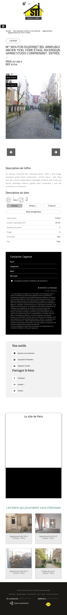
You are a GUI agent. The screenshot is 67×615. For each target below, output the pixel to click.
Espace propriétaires (19, 603)
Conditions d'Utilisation (17, 328)
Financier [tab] (52, 205)
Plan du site (12, 594)
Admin (43, 594)
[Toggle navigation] (3, 26)
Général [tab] (14, 205)
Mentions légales (21, 594)
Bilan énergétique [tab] (33, 211)
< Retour (13, 41)
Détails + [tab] (32, 205)
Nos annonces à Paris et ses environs (26, 31)
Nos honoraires (31, 594)
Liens (38, 594)
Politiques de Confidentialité (42, 326)
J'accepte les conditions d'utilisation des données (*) (30, 281)
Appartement (47, 31)
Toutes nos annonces (52, 594)
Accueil (8, 31)
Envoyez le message (47, 288)
